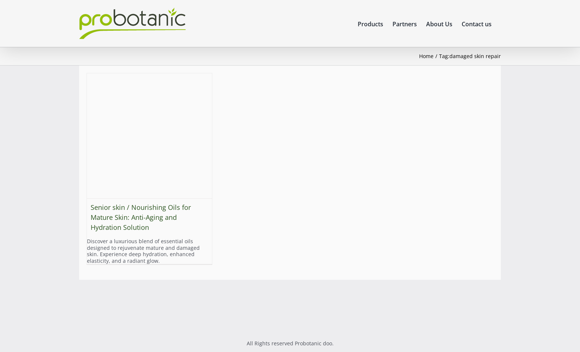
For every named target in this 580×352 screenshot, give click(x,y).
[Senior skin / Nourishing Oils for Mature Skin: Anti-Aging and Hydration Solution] (149, 135)
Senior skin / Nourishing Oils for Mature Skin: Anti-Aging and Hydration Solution (141, 217)
